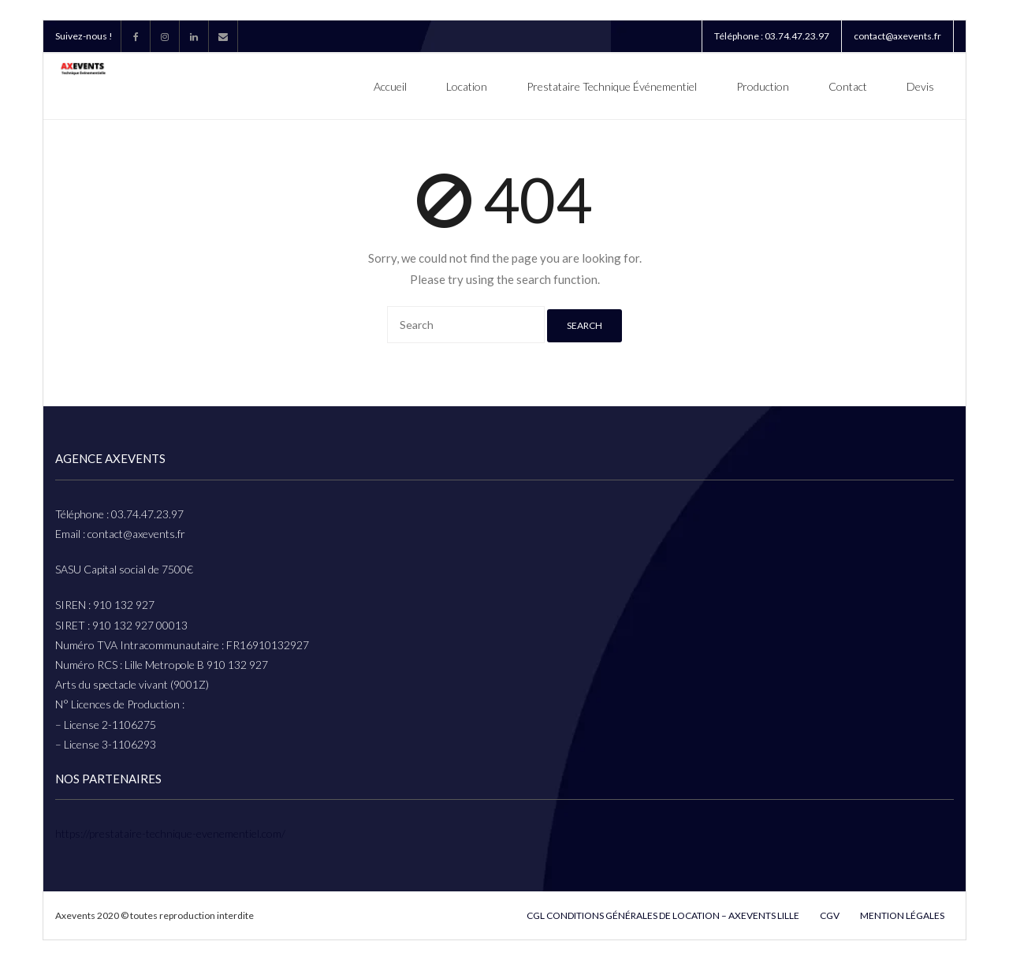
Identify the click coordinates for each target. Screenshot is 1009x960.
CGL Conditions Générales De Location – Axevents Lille (663, 915)
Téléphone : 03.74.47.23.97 (771, 36)
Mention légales (902, 915)
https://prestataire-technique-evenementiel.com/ (170, 833)
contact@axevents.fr (897, 36)
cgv (830, 915)
